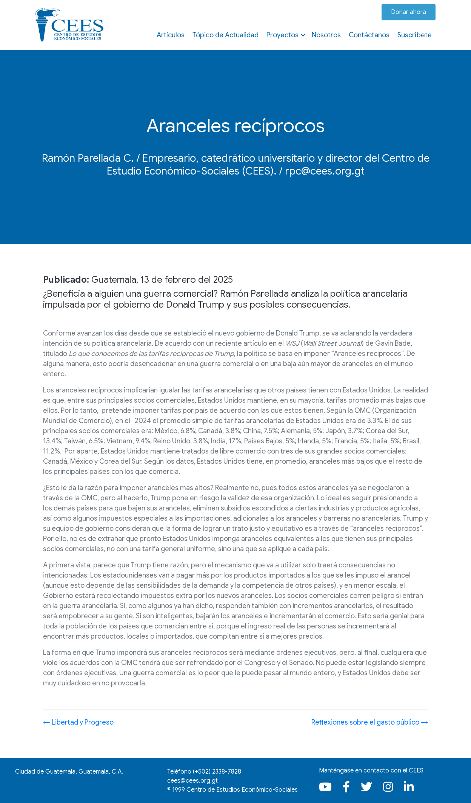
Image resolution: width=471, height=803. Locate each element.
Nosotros (326, 35)
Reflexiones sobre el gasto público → (369, 722)
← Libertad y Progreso (78, 722)
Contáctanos (369, 35)
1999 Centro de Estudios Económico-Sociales (235, 790)
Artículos (171, 35)
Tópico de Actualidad (225, 35)
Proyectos (282, 35)
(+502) (217, 771)
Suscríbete (414, 35)
